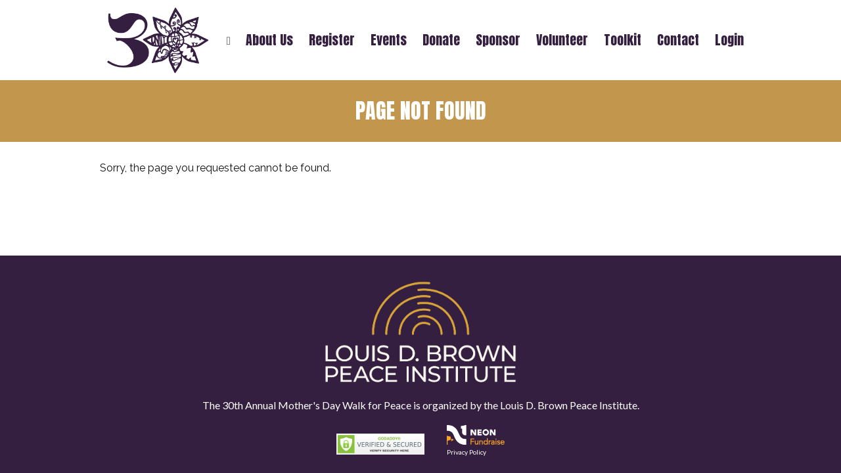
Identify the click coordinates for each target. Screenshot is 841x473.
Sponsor (498, 40)
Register (332, 40)
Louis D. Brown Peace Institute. (568, 405)
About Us (269, 40)
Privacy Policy (466, 452)
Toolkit (622, 40)
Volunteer (562, 40)
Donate (441, 40)
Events (389, 40)
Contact (678, 40)
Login (729, 40)
